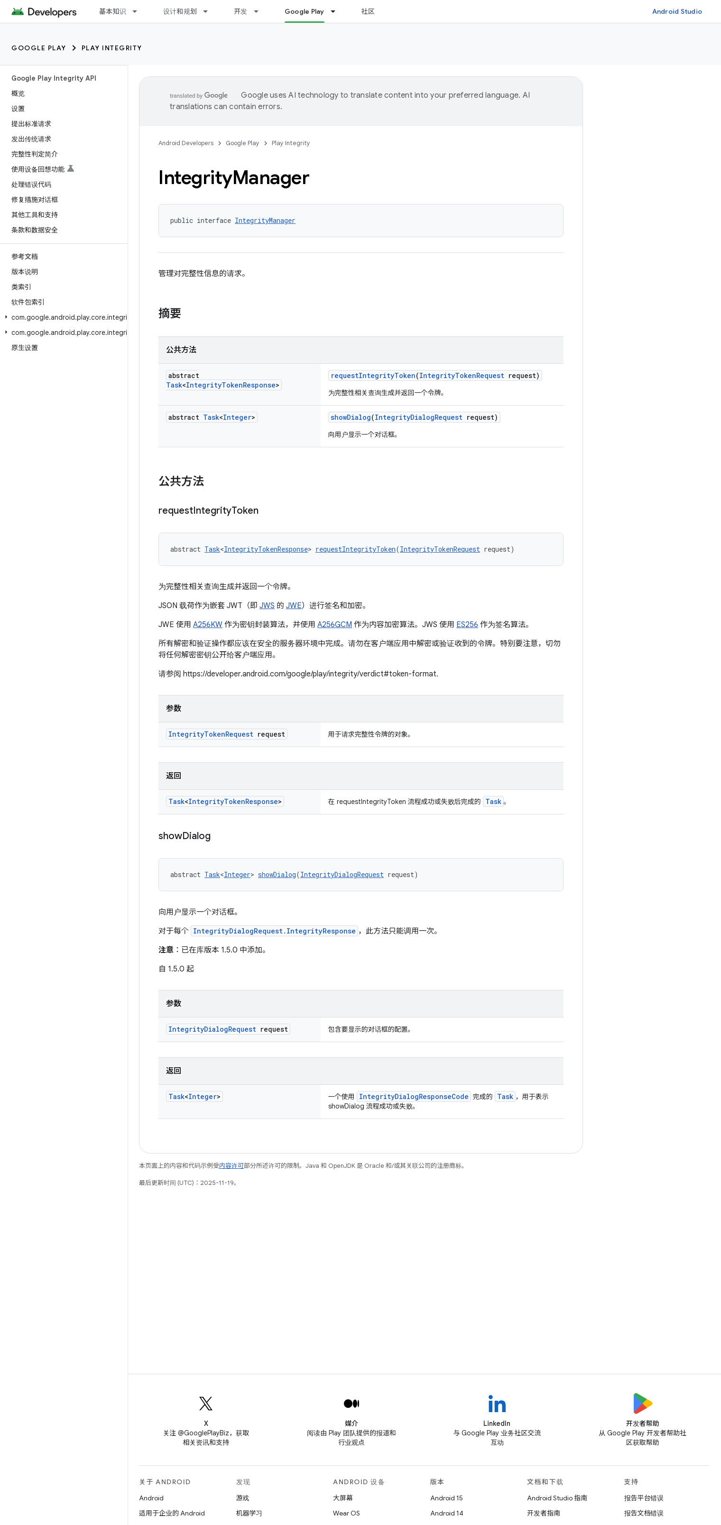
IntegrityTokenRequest (461, 375)
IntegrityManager (265, 220)
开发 (241, 11)
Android (151, 1498)
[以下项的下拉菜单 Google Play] (337, 11)
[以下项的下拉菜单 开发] (260, 11)
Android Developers (185, 143)
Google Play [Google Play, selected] (304, 11)
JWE (294, 605)
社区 (368, 11)
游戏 (243, 1498)
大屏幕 (343, 1498)
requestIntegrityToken (373, 375)
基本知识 (112, 11)
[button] (62, 317)
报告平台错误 (644, 1498)
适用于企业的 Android (172, 1513)
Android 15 (446, 1498)
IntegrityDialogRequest (418, 417)
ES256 (467, 624)
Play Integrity (112, 48)
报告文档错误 (644, 1513)
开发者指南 (543, 1513)
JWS (267, 605)
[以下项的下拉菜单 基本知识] (139, 11)
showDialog (351, 417)
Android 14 (446, 1513)
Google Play (38, 48)
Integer (237, 417)
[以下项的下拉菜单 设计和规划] (209, 11)
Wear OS (346, 1513)
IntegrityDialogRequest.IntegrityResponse (274, 930)
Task (174, 384)
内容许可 (231, 1166)
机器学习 (249, 1513)
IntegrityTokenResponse (231, 384)
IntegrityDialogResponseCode (414, 1096)
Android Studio (677, 11)
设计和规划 (180, 11)
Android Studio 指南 (557, 1498)
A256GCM (334, 624)
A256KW (207, 624)
